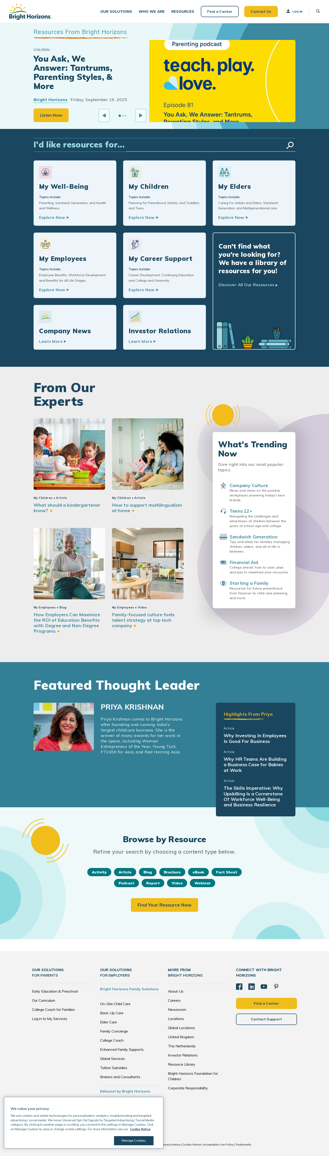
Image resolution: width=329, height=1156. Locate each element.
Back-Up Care (111, 1013)
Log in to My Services (49, 1018)
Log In (294, 11)
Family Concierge (114, 1031)
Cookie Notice (191, 1144)
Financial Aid (244, 562)
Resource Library (181, 1064)
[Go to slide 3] (126, 116)
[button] (116, 11)
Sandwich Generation (254, 537)
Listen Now (51, 115)
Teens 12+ (241, 511)
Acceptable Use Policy (218, 1144)
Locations (176, 1018)
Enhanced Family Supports (122, 1049)
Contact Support (266, 1019)
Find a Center (219, 11)
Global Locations (181, 1027)
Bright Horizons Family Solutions (129, 989)
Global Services (112, 1058)
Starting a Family (249, 583)
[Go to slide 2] (123, 116)
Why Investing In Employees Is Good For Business (255, 738)
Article (125, 872)
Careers (174, 1000)
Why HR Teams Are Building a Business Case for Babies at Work (255, 764)
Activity (99, 872)
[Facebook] (239, 986)
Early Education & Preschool (55, 991)
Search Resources (289, 145)
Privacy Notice (171, 1144)
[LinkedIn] (251, 986)
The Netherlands (182, 1046)
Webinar (202, 883)
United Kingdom (181, 1037)
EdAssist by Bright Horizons (125, 1091)
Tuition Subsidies (113, 1067)
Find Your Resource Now (164, 905)
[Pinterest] (276, 986)
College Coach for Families (53, 1009)
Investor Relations (183, 1055)
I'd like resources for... (79, 144)
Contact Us (261, 11)
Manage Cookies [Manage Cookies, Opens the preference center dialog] (134, 1140)
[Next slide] (140, 115)
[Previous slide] (103, 115)
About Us (175, 991)
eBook (198, 872)
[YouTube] (264, 986)
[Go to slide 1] (120, 116)
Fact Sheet (226, 872)
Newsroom (177, 1009)
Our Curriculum (43, 1000)
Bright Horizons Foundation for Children (193, 1076)
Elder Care (108, 1022)
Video (177, 883)
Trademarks (243, 1144)
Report (153, 883)
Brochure (172, 872)
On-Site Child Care (115, 1003)
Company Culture (249, 485)
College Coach (112, 1040)
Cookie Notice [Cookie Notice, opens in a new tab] (140, 1129)
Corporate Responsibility (188, 1088)
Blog (147, 872)
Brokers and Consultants (120, 1077)
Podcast (126, 883)
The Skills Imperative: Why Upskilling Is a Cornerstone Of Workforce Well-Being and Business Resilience (253, 796)
